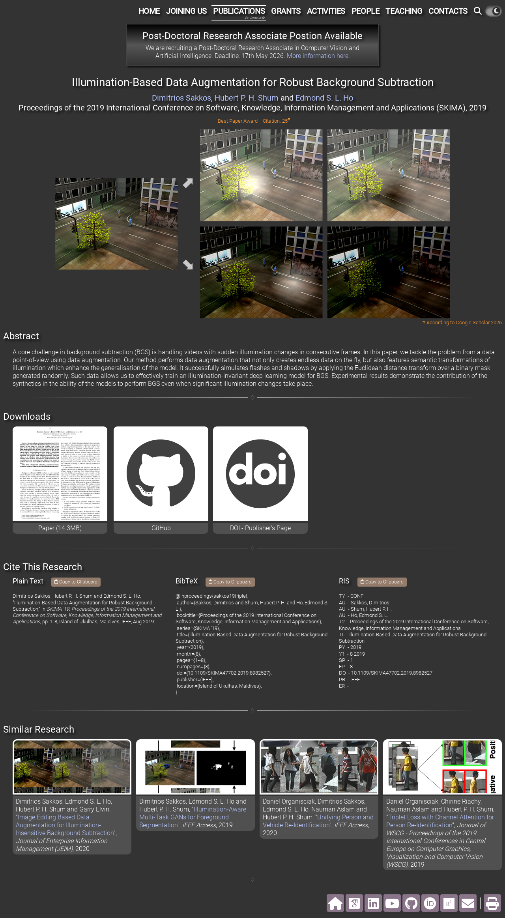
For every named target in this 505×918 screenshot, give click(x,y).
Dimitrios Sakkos (181, 98)
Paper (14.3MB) (60, 528)
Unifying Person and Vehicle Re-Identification (318, 821)
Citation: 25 (276, 121)
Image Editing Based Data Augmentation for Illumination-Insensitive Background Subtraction (65, 825)
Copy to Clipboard (75, 582)
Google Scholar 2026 (479, 322)
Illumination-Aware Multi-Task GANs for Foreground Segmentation (192, 817)
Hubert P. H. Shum (247, 98)
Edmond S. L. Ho (324, 98)
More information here (317, 56)
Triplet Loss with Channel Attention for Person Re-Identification (440, 821)
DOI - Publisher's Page (260, 528)
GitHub (161, 528)
